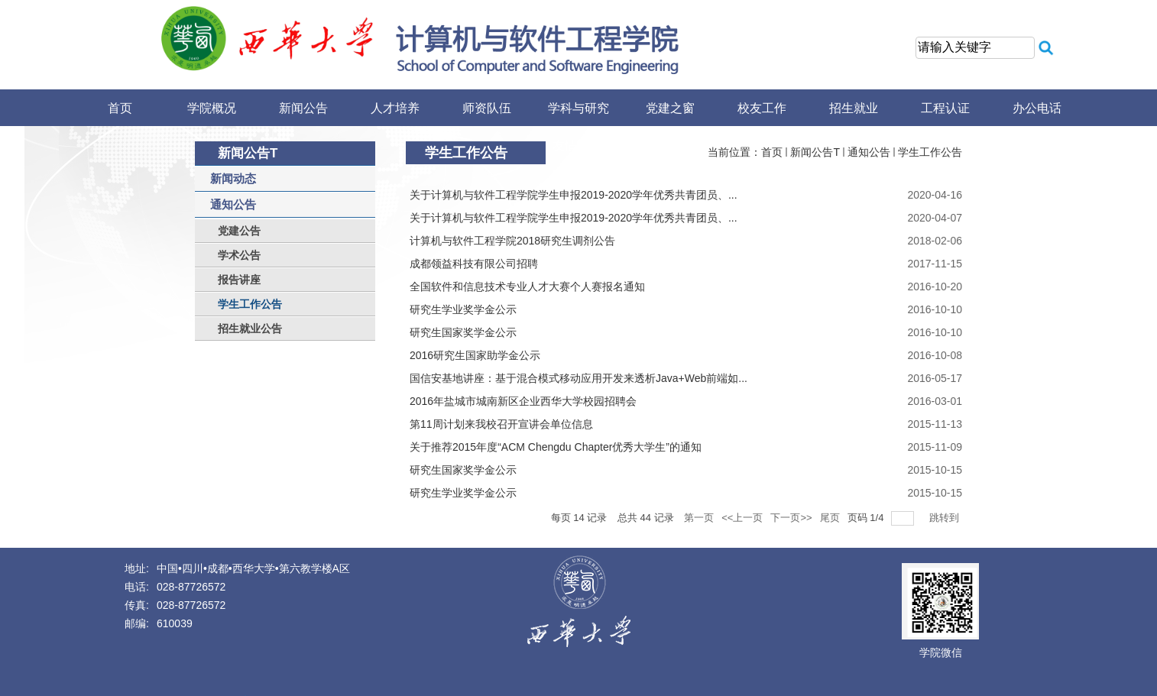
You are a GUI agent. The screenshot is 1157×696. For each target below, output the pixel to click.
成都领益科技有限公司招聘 (474, 263)
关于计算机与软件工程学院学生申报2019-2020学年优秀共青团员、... (573, 218)
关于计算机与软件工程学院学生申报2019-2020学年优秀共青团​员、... (573, 195)
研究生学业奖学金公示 (463, 309)
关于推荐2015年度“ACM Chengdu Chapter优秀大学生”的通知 (556, 447)
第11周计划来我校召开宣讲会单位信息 (501, 424)
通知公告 (868, 152)
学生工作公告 (930, 152)
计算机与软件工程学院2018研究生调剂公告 (512, 241)
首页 (772, 152)
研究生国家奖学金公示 (463, 332)
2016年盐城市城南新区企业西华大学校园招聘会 (523, 401)
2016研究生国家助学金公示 (475, 355)
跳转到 (945, 517)
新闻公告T (815, 152)
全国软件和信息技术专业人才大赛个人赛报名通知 (527, 286)
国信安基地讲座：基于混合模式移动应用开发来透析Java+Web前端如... (578, 378)
